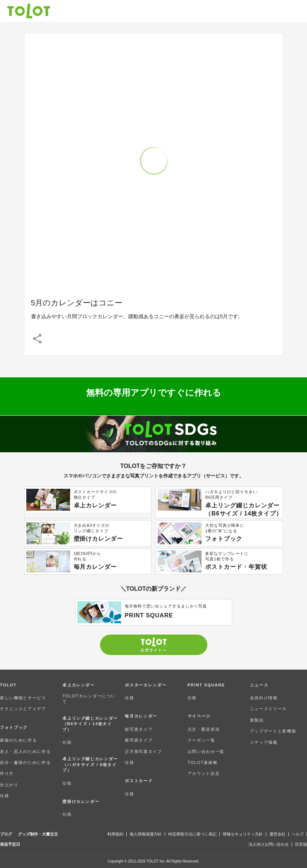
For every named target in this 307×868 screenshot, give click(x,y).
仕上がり (9, 785)
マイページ (199, 716)
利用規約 (115, 834)
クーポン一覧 (201, 740)
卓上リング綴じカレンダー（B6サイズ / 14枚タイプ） (90, 724)
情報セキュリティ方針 (243, 834)
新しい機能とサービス (23, 698)
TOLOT (8, 685)
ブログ (6, 834)
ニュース (259, 685)
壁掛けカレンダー (80, 801)
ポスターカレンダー (145, 685)
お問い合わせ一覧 (206, 751)
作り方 (7, 773)
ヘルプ (298, 834)
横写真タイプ (139, 740)
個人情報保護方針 (146, 834)
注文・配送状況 (204, 729)
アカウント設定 (204, 773)
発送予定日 (10, 844)
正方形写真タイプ (143, 751)
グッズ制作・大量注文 (38, 834)
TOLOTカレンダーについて (89, 699)
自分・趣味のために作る (25, 762)
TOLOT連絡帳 (203, 762)
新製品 (257, 720)
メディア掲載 (264, 742)
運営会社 (277, 834)
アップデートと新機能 (273, 731)
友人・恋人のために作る (25, 751)
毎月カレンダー (141, 716)
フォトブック (14, 727)
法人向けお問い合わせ (269, 844)
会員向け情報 (264, 698)
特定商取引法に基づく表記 (192, 834)
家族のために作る (18, 740)
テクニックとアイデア (23, 709)
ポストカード (139, 780)
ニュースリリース (268, 709)
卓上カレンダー (78, 685)
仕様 (4, 795)
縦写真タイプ (139, 729)
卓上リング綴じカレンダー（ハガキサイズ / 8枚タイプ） (90, 764)
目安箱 (301, 844)
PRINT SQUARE (206, 685)
